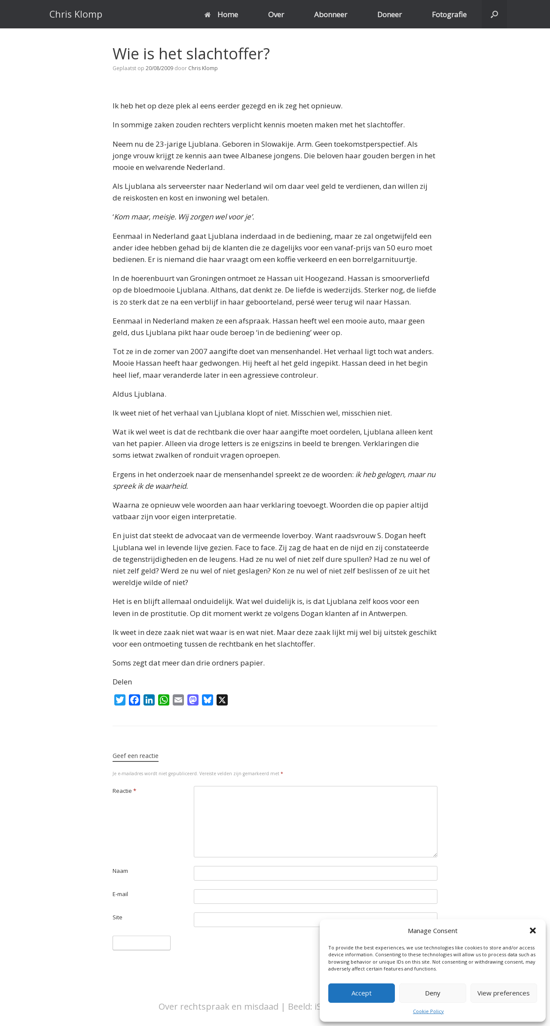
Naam (120, 871)
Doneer (389, 14)
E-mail (120, 894)
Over (276, 14)
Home (221, 14)
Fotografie (449, 14)
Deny (432, 993)
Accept (361, 993)
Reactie (124, 791)
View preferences (503, 993)
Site (117, 917)
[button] (533, 930)
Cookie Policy (428, 1011)
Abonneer (330, 14)
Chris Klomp (203, 68)
